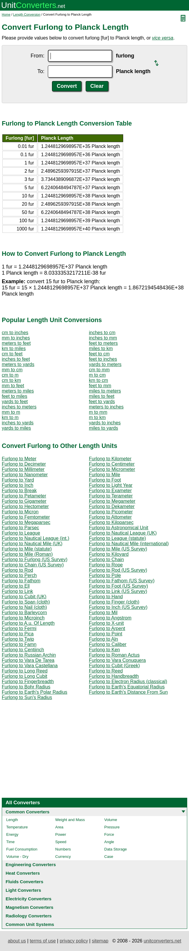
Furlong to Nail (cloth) (24, 607)
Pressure (112, 827)
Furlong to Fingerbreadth (28, 681)
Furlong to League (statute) (117, 538)
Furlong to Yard (18, 479)
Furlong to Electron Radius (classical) (128, 681)
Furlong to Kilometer (110, 458)
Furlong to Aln (103, 639)
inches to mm (103, 337)
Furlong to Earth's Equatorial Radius (127, 686)
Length (12, 820)
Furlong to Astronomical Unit (118, 527)
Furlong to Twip (18, 639)
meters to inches (106, 406)
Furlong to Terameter (111, 495)
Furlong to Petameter (24, 495)
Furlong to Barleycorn (24, 612)
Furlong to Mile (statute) (27, 548)
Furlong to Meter (19, 458)
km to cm (98, 380)
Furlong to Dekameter (112, 506)
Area (59, 827)
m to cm (97, 375)
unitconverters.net (162, 940)
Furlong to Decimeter (24, 464)
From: (37, 56)
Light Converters (23, 890)
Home (6, 14)
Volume (110, 820)
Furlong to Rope (106, 564)
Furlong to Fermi (19, 628)
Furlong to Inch (17, 485)
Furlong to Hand (106, 596)
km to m (10, 417)
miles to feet (101, 396)
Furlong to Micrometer (112, 469)
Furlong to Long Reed (25, 670)
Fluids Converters (24, 881)
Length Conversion (26, 14)
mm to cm (12, 369)
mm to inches (16, 337)
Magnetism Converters (29, 907)
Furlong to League (21, 532)
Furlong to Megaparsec (26, 522)
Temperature (17, 827)
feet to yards (102, 401)
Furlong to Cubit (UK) (24, 596)
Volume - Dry (17, 856)
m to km (97, 417)
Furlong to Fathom (21, 580)
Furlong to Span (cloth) (26, 601)
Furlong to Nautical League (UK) (123, 532)
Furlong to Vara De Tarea (28, 660)
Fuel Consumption (22, 849)
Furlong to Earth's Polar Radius (34, 692)
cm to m (10, 375)
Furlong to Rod (17, 570)
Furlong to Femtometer (26, 517)
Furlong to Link (17, 591)
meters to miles (18, 390)
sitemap (100, 940)
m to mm (98, 412)
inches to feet (16, 359)
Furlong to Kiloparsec (111, 522)
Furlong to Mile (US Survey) (118, 548)
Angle (109, 842)
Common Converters (27, 811)
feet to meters (103, 343)
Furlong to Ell (16, 586)
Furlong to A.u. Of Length (28, 623)
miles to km (101, 348)
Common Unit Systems (30, 924)
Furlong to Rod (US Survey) (118, 570)
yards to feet (15, 401)
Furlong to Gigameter (24, 501)
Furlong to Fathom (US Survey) (121, 580)
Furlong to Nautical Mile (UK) (32, 543)
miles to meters (105, 390)
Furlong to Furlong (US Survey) (34, 559)
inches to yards (18, 422)
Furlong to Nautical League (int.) (35, 538)
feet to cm (99, 353)
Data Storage (115, 849)
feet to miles (14, 396)
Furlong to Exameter (110, 490)
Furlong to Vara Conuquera (117, 660)
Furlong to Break (19, 490)
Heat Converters (23, 873)
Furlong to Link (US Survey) (118, 591)
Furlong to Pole (105, 575)
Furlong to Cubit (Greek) (114, 665)
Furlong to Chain (106, 559)
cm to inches (15, 332)
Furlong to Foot (105, 479)
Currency (63, 856)
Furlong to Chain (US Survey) (33, 564)
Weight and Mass (70, 820)
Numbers (63, 849)
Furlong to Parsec (20, 527)
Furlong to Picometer (111, 511)
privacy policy (74, 940)
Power (60, 834)
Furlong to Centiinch (23, 649)
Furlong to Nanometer (25, 474)
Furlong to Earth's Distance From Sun (128, 692)
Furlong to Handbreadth (114, 676)
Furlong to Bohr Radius (26, 686)
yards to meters (105, 364)
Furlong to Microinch (23, 617)
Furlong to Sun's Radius (27, 697)
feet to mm (100, 385)
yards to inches (105, 422)
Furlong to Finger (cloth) (114, 601)
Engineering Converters (31, 864)
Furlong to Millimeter (23, 469)
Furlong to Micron (20, 511)
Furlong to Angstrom (110, 617)
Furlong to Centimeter (112, 464)
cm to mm (99, 369)
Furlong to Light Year (111, 485)
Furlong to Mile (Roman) (27, 554)
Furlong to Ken (104, 649)
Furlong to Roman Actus (114, 654)
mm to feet (13, 385)
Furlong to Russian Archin (29, 654)
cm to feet (12, 353)
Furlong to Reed (106, 670)
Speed (60, 842)
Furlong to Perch (19, 575)
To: (40, 71)
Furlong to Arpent (107, 628)
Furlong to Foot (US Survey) (118, 586)
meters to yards (18, 364)
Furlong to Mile (104, 474)
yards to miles (16, 428)
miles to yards (103, 428)
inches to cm (102, 332)
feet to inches (103, 359)
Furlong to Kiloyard (108, 554)
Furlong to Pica (18, 633)
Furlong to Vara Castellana (30, 665)
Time (10, 842)
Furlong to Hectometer (25, 506)
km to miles (14, 348)
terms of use (43, 940)
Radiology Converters (29, 915)
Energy (12, 834)
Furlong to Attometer (110, 517)
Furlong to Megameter (112, 501)
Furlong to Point (105, 633)
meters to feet (16, 343)
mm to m (11, 412)
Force (109, 834)
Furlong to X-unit (106, 623)
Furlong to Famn (19, 644)
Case (108, 856)
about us (17, 940)
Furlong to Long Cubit (24, 676)
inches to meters (19, 406)
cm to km (11, 380)
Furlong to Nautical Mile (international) (129, 543)
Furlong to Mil (103, 612)
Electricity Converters (28, 898)
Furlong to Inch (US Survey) (118, 607)
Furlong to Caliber (107, 644)
